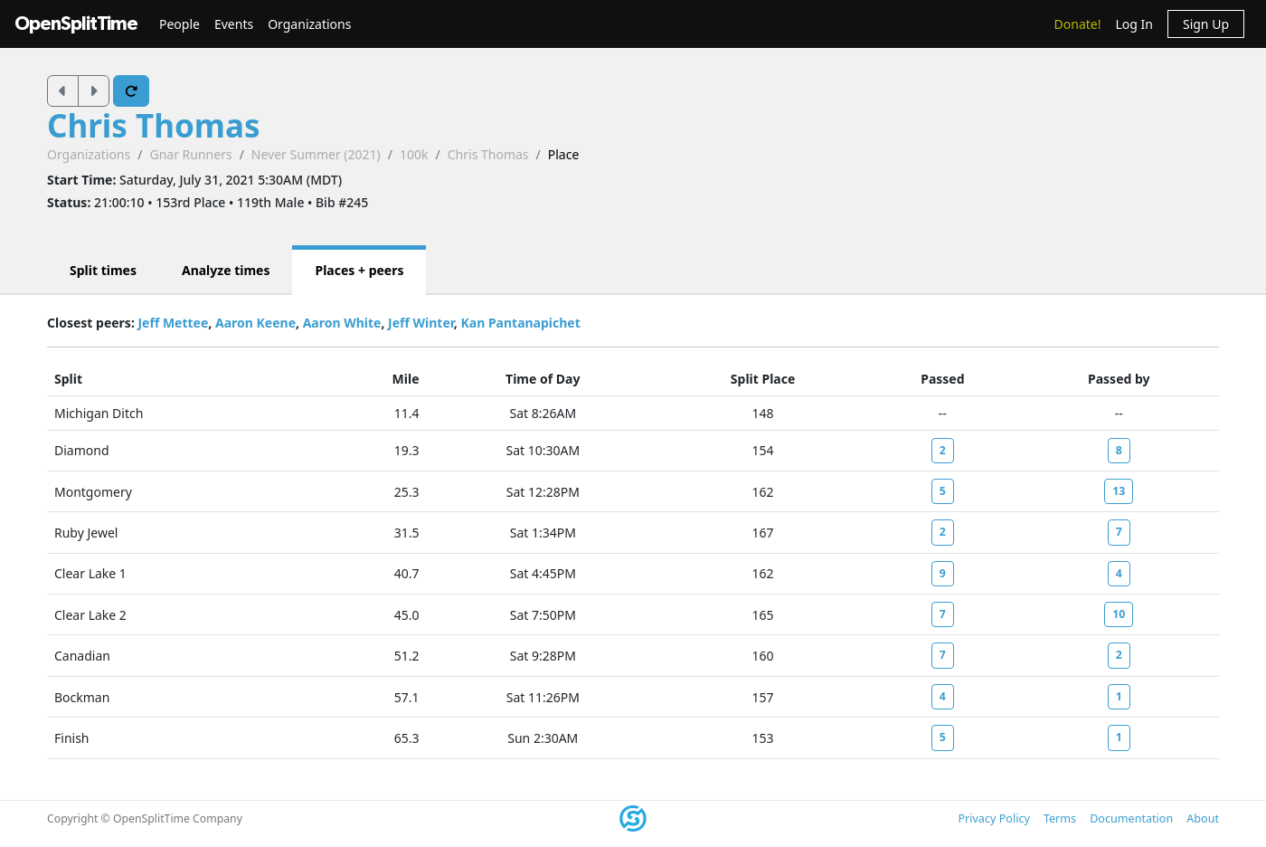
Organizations (309, 24)
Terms (1060, 818)
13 (1118, 491)
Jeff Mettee (172, 322)
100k (414, 154)
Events (233, 24)
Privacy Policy (993, 818)
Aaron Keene (255, 322)
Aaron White (342, 322)
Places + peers (359, 270)
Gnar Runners (190, 154)
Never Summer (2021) (316, 154)
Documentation (1131, 818)
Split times (103, 270)
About (1202, 818)
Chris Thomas (153, 125)
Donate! (1077, 24)
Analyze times (226, 270)
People (179, 24)
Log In (1133, 24)
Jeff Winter (421, 322)
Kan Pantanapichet (520, 322)
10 (1118, 614)
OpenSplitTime (75, 23)
